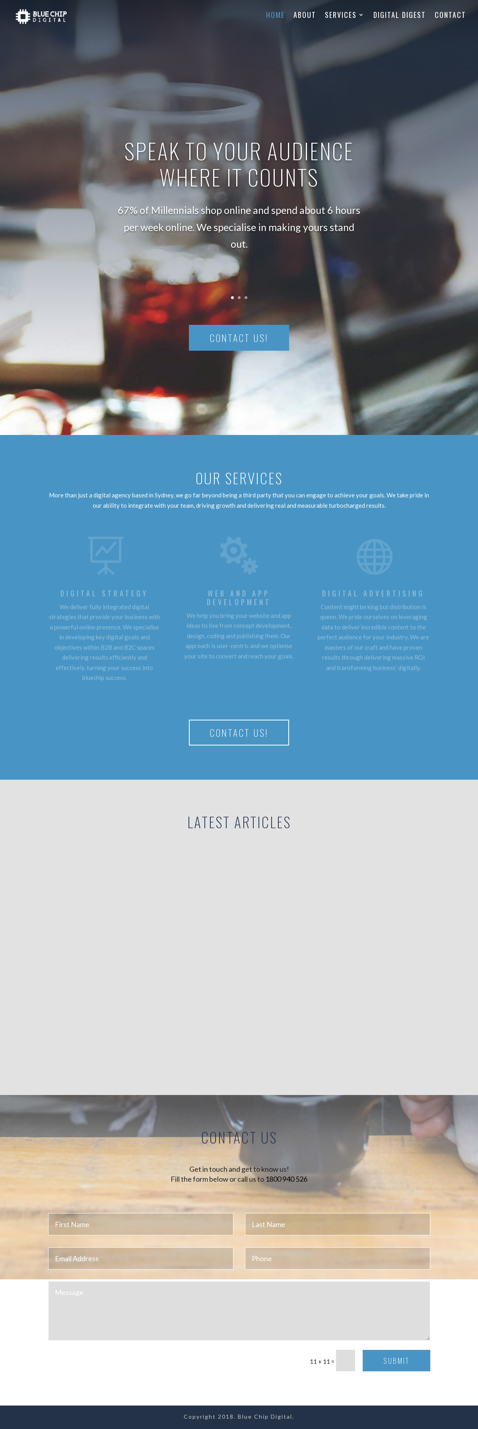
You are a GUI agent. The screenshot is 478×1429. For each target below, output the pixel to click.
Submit (396, 1360)
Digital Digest (399, 16)
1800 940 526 (286, 1179)
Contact (450, 16)
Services (341, 16)
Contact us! (239, 337)
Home (275, 16)
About (304, 16)
